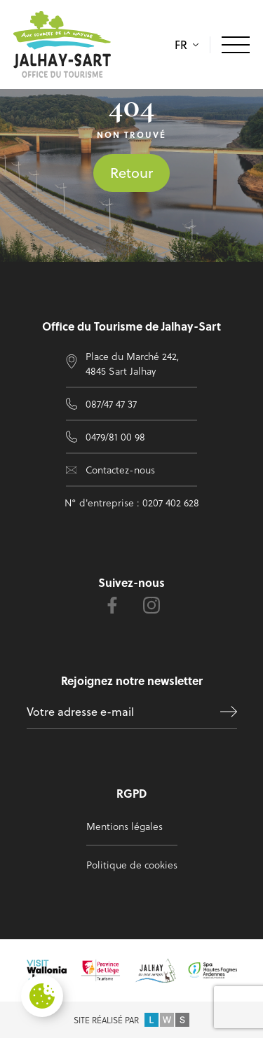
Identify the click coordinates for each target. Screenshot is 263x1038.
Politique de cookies (131, 864)
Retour (131, 172)
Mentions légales (124, 826)
